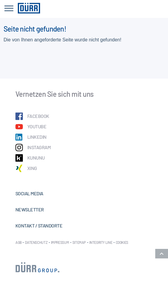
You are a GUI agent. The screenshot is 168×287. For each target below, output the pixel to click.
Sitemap (79, 242)
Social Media (29, 193)
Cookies (122, 242)
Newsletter (29, 209)
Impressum (60, 242)
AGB (18, 242)
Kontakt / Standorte (38, 225)
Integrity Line (100, 242)
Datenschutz (36, 242)
